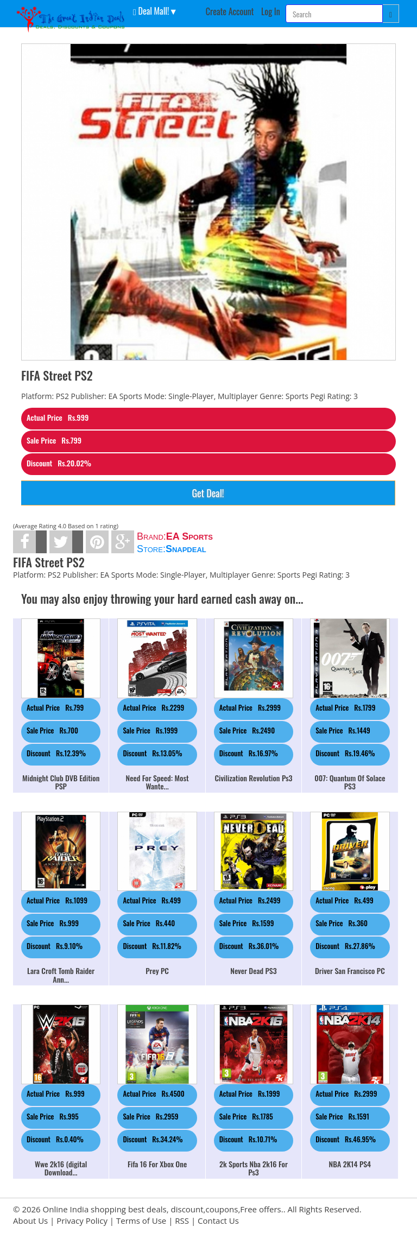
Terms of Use (141, 1220)
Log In (270, 11)
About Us (30, 1220)
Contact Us (218, 1220)
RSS (182, 1220)
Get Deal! (208, 493)
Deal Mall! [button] (151, 10)
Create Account (230, 11)
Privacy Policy (82, 1220)
